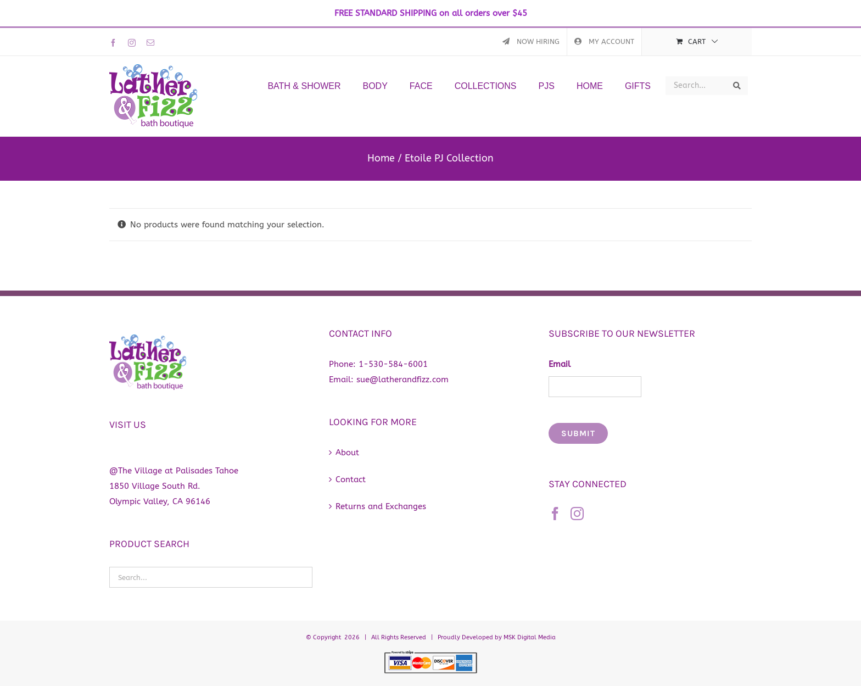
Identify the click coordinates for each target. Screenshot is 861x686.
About (347, 453)
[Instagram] (577, 513)
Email (560, 364)
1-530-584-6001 (393, 364)
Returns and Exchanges (381, 506)
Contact (351, 479)
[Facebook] (555, 513)
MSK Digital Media (530, 637)
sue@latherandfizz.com (402, 379)
